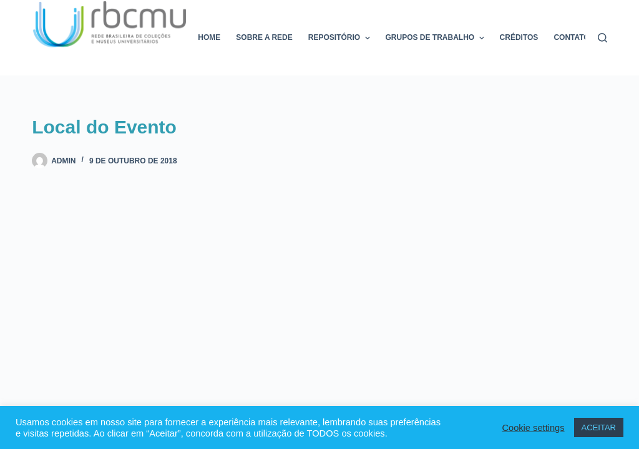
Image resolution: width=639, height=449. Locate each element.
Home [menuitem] (209, 37)
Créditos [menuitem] (519, 37)
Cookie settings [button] (533, 428)
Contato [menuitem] (571, 37)
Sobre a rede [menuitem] (264, 37)
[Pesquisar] (602, 37)
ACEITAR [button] (599, 427)
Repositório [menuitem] (340, 38)
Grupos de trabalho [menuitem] (436, 38)
